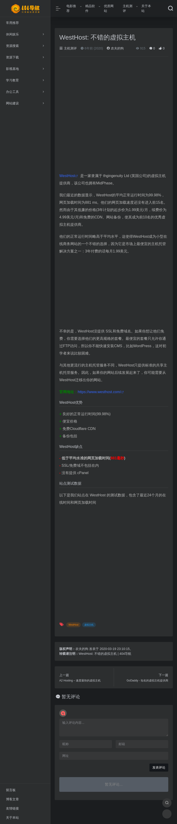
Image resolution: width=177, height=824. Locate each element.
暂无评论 (71, 696)
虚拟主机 (89, 625)
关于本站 (146, 8)
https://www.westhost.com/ (99, 392)
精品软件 (90, 8)
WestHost (67, 176)
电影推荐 (71, 8)
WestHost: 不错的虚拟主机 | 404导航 (105, 653)
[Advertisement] (113, 292)
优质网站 (109, 8)
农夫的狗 (115, 48)
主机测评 (127, 8)
